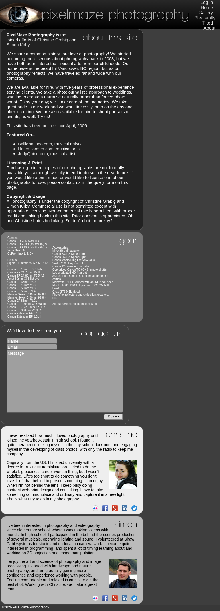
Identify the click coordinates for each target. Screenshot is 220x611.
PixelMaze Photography (94, 14)
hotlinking (54, 220)
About (209, 28)
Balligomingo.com (35, 143)
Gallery (206, 12)
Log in (207, 2)
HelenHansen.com (35, 148)
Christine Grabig (52, 39)
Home (207, 7)
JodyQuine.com (33, 153)
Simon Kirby (18, 44)
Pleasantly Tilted (204, 20)
